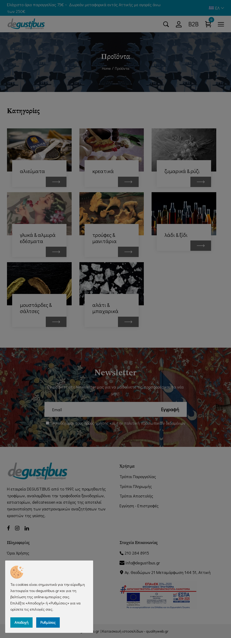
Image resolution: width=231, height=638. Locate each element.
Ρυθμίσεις (48, 622)
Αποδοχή (21, 622)
